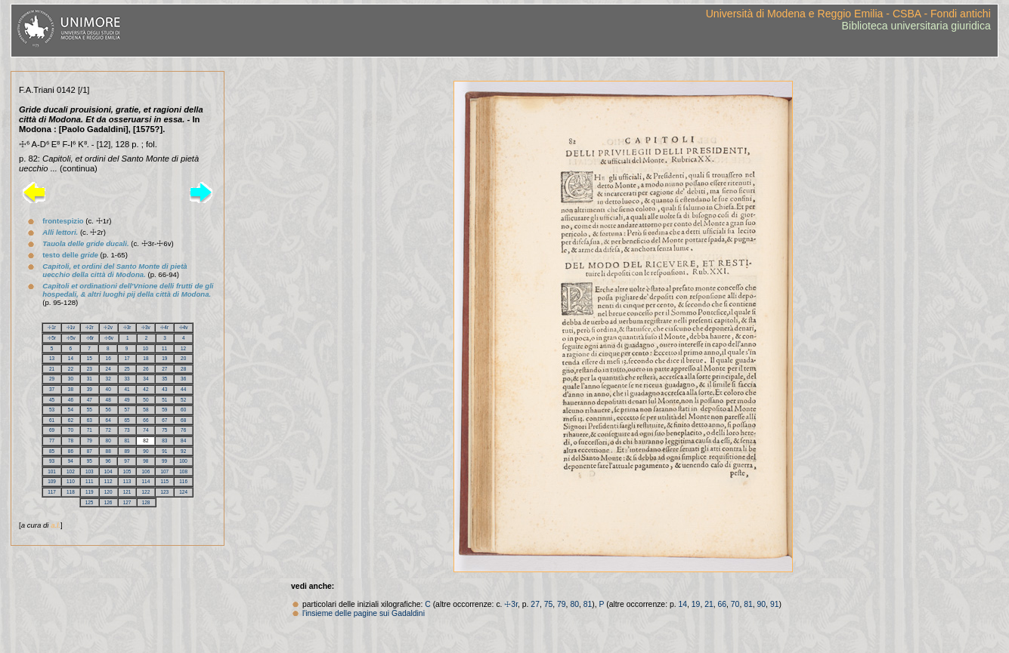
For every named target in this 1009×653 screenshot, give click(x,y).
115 (164, 481)
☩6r (90, 337)
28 (183, 368)
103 (89, 471)
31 (89, 378)
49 (126, 399)
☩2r (89, 327)
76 (183, 430)
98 (145, 461)
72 (108, 430)
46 (70, 399)
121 (127, 491)
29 (51, 378)
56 (108, 409)
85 (51, 451)
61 (51, 420)
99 (164, 461)
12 (183, 348)
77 (51, 440)
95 (89, 461)
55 (89, 409)
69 (51, 430)
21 (51, 368)
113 (127, 481)
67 (164, 420)
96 (107, 461)
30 (70, 378)
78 (70, 440)
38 (70, 389)
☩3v (145, 327)
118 (71, 491)
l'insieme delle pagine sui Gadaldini (363, 613)
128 (146, 502)
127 (127, 502)
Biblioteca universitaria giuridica (916, 26)
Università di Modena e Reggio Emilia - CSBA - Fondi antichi (848, 14)
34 (145, 378)
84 (183, 440)
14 (70, 358)
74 (145, 430)
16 (108, 358)
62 (70, 420)
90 (145, 451)
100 (183, 461)
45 (51, 399)
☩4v (183, 327)
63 (89, 420)
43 (164, 389)
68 (183, 420)
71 (89, 430)
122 (146, 491)
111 (89, 481)
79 (89, 440)
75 (164, 430)
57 (126, 409)
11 (164, 348)
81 (126, 440)
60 (183, 409)
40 (108, 389)
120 (108, 491)
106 (146, 471)
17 (126, 358)
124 (183, 491)
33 (126, 378)
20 (183, 358)
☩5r (52, 337)
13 (51, 358)
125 (89, 502)
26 (145, 368)
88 (108, 451)
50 (145, 399)
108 (183, 471)
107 (164, 471)
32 (108, 378)
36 (183, 378)
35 (164, 378)
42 (145, 389)
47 (89, 399)
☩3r (127, 327)
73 (126, 430)
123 (164, 491)
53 (51, 409)
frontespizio (62, 221)
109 (52, 481)
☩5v (71, 337)
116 (183, 481)
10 (145, 348)
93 (51, 461)
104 (108, 471)
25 (126, 368)
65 (126, 420)
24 (108, 368)
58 (145, 409)
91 (164, 451)
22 (70, 368)
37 (51, 389)
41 (126, 389)
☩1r (52, 327)
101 (52, 471)
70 (70, 430)
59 (164, 409)
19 (164, 358)
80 (108, 440)
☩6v (108, 337)
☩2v (108, 327)
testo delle (70, 255)
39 (89, 389)
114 (146, 481)
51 (164, 399)
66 (145, 420)
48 (108, 399)
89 (126, 451)
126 (108, 502)
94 (70, 461)
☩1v (71, 327)
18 (145, 358)
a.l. (55, 525)
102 (71, 471)
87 (89, 451)
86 (70, 451)
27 (164, 368)
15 (89, 358)
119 (89, 491)
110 (71, 481)
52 (183, 399)
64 (108, 420)
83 (164, 440)
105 (127, 471)
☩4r (164, 327)
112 (108, 481)
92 (183, 451)
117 (52, 491)
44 (183, 389)
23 (89, 368)
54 (70, 409)
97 (126, 461)
